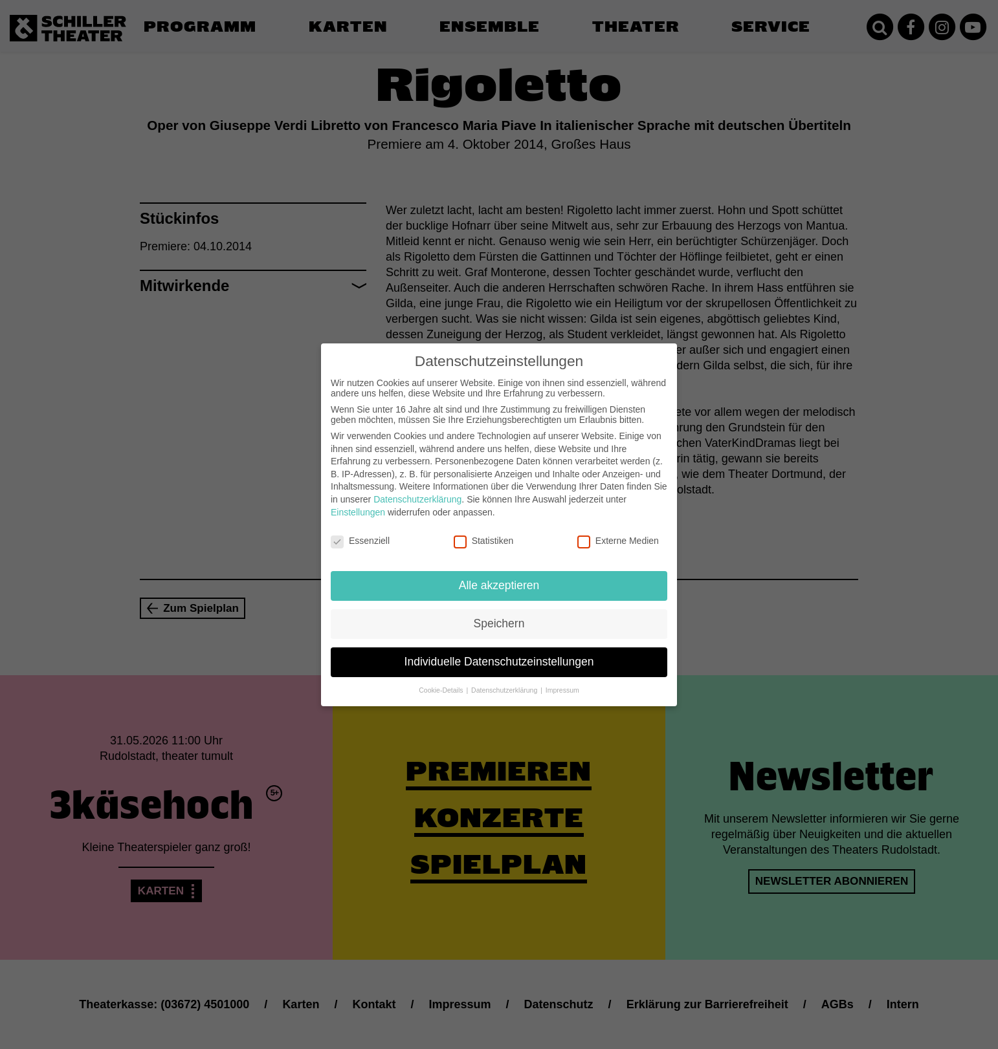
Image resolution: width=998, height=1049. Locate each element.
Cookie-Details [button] (442, 685)
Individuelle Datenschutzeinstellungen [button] (499, 657)
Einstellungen (358, 507)
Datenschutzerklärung (417, 495)
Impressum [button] (562, 685)
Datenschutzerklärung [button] (505, 685)
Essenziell (360, 536)
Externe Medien (618, 536)
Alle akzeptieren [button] (499, 580)
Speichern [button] (499, 618)
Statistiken (484, 536)
